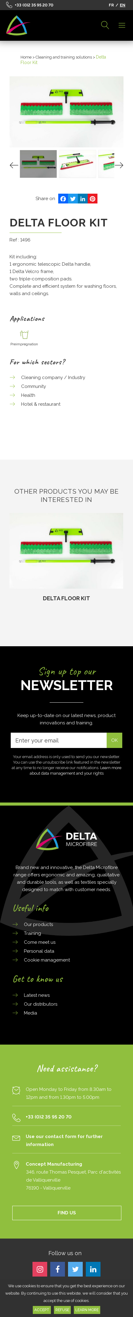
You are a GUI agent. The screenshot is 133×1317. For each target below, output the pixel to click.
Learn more (87, 1310)
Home (26, 57)
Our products (38, 924)
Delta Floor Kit (66, 598)
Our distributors (40, 1004)
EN (122, 5)
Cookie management (47, 960)
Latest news (37, 995)
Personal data (39, 951)
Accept (41, 1310)
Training (32, 933)
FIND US (67, 1213)
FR (111, 5)
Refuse (62, 1310)
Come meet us (39, 942)
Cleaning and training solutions (64, 57)
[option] (66, 558)
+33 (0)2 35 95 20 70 (34, 5)
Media (30, 1013)
